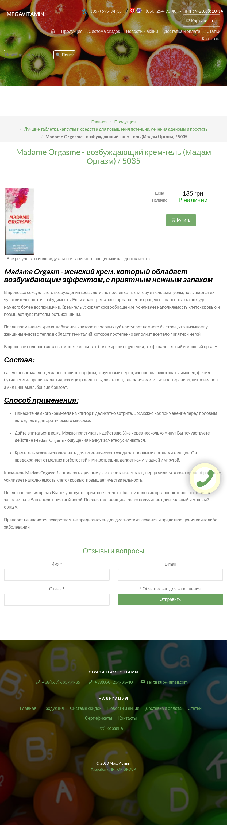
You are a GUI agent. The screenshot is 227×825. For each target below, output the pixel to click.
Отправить (170, 599)
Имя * (56, 563)
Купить (181, 222)
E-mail (170, 563)
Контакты (211, 38)
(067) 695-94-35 (106, 10)
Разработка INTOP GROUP (113, 769)
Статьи (213, 31)
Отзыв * (56, 588)
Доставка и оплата (182, 31)
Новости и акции (142, 31)
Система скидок (104, 31)
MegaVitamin (25, 14)
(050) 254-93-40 (161, 10)
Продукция (72, 31)
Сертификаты (98, 718)
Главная (28, 708)
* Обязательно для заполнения (170, 588)
